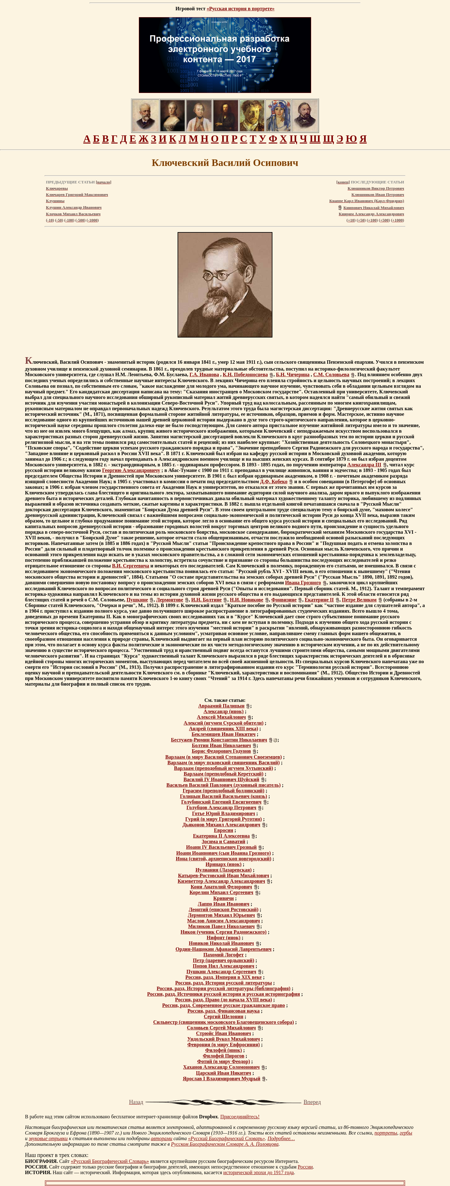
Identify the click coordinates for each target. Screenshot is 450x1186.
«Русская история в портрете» (240, 8)
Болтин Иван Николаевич (221, 745)
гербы (406, 1132)
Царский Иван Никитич (223, 1073)
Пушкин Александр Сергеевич (221, 971)
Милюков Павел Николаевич (221, 926)
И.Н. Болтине (206, 599)
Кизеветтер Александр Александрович (221, 881)
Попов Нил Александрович (223, 966)
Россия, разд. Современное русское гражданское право (223, 1005)
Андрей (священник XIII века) (223, 728)
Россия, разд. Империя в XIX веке (223, 977)
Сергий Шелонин (223, 1016)
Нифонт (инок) (223, 937)
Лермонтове (169, 599)
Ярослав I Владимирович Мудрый (221, 1078)
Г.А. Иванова (204, 374)
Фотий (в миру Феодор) (223, 1061)
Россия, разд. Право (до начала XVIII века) (223, 999)
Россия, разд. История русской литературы (223, 982)
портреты (385, 1132)
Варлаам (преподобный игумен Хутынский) (223, 768)
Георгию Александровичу (131, 470)
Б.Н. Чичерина (292, 374)
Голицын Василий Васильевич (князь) (223, 796)
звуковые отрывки (48, 1138)
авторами (161, 1138)
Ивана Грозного (303, 582)
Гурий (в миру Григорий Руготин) (223, 819)
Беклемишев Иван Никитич (224, 734)
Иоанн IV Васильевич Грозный (221, 847)
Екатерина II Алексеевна (221, 835)
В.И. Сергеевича (130, 565)
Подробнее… (281, 1138)
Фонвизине (284, 599)
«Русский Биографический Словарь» (226, 1138)
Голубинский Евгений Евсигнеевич (221, 801)
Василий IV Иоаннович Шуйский (221, 779)
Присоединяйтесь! (240, 1116)
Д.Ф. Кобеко (273, 481)
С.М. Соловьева (331, 374)
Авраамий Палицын (221, 705)
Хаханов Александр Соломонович (221, 1067)
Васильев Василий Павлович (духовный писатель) (223, 785)
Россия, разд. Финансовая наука (224, 1010)
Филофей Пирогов (223, 1055)
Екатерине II (319, 599)
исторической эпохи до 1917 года (258, 1172)
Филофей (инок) (223, 1050)
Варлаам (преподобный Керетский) (224, 773)
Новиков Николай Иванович (221, 943)
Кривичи (223, 898)
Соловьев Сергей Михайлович (221, 1027)
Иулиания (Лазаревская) (223, 869)
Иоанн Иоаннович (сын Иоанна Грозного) (223, 853)
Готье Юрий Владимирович (223, 813)
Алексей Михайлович (221, 717)
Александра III (364, 464)
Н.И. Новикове (246, 599)
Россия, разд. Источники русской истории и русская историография (223, 994)
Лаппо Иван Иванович (223, 904)
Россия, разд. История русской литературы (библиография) (224, 988)
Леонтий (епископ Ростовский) (223, 909)
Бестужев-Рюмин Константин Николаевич (219, 739)
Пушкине (137, 599)
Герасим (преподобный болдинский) (223, 790)
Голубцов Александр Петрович (221, 807)
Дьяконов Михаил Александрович (221, 824)
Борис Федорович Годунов (221, 751)
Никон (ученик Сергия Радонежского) (223, 932)
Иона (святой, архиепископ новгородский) (223, 858)
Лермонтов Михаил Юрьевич (221, 915)
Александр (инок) (223, 711)
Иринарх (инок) (224, 864)
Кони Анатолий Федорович (221, 886)
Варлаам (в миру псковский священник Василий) (223, 762)
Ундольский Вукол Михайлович (223, 1039)
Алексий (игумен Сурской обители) (223, 723)
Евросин (223, 830)
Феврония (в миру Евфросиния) (223, 1044)
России (305, 1166)
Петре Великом (359, 599)
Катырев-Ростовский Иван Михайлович (223, 875)
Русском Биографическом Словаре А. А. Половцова (224, 1144)
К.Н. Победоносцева (245, 374)
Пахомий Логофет (223, 954)
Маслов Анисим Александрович (223, 920)
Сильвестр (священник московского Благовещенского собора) (223, 1022)
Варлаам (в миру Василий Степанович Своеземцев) (223, 757)
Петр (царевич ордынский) (223, 960)
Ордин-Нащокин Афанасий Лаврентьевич (223, 949)
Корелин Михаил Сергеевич (221, 892)
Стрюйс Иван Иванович (223, 1033)
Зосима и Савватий (224, 841)
